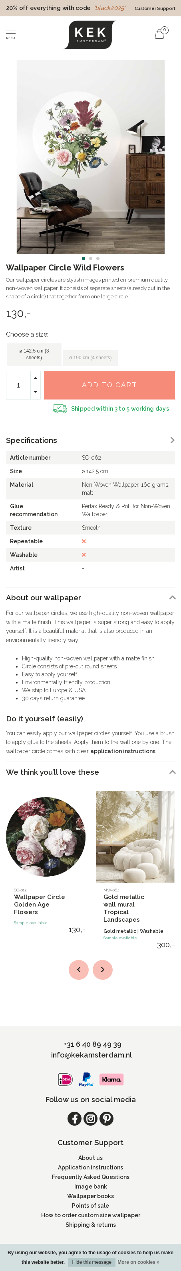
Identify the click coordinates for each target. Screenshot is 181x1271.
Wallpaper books (90, 1196)
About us (90, 1158)
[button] (83, 258)
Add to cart (109, 385)
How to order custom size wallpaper (90, 1215)
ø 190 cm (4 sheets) (90, 357)
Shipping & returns (91, 1225)
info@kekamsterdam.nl (91, 1055)
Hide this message (91, 1262)
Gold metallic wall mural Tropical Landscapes (123, 908)
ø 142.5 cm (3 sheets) (34, 354)
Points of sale (90, 1205)
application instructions (122, 751)
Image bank (90, 1186)
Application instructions (90, 1167)
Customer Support (155, 8)
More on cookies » (138, 1262)
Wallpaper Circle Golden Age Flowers (39, 904)
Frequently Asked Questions (90, 1177)
